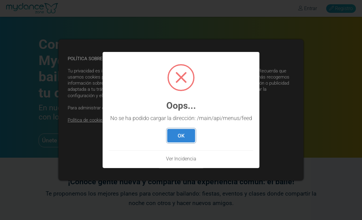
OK (181, 136)
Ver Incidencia (181, 159)
